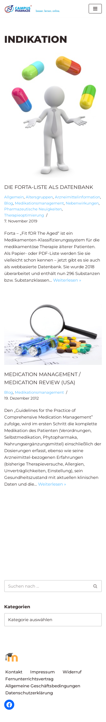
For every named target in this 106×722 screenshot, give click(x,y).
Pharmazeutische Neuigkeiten (33, 209)
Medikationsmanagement (39, 203)
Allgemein (14, 197)
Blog (8, 203)
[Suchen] (46, 586)
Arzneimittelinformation (77, 197)
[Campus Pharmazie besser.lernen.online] (33, 9)
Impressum (42, 671)
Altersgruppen (39, 197)
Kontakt (13, 671)
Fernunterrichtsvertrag (29, 678)
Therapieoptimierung (24, 215)
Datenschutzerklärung (29, 692)
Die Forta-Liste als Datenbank (48, 187)
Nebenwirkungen (82, 203)
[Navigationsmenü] (95, 8)
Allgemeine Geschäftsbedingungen (42, 685)
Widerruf (72, 671)
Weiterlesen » (67, 280)
